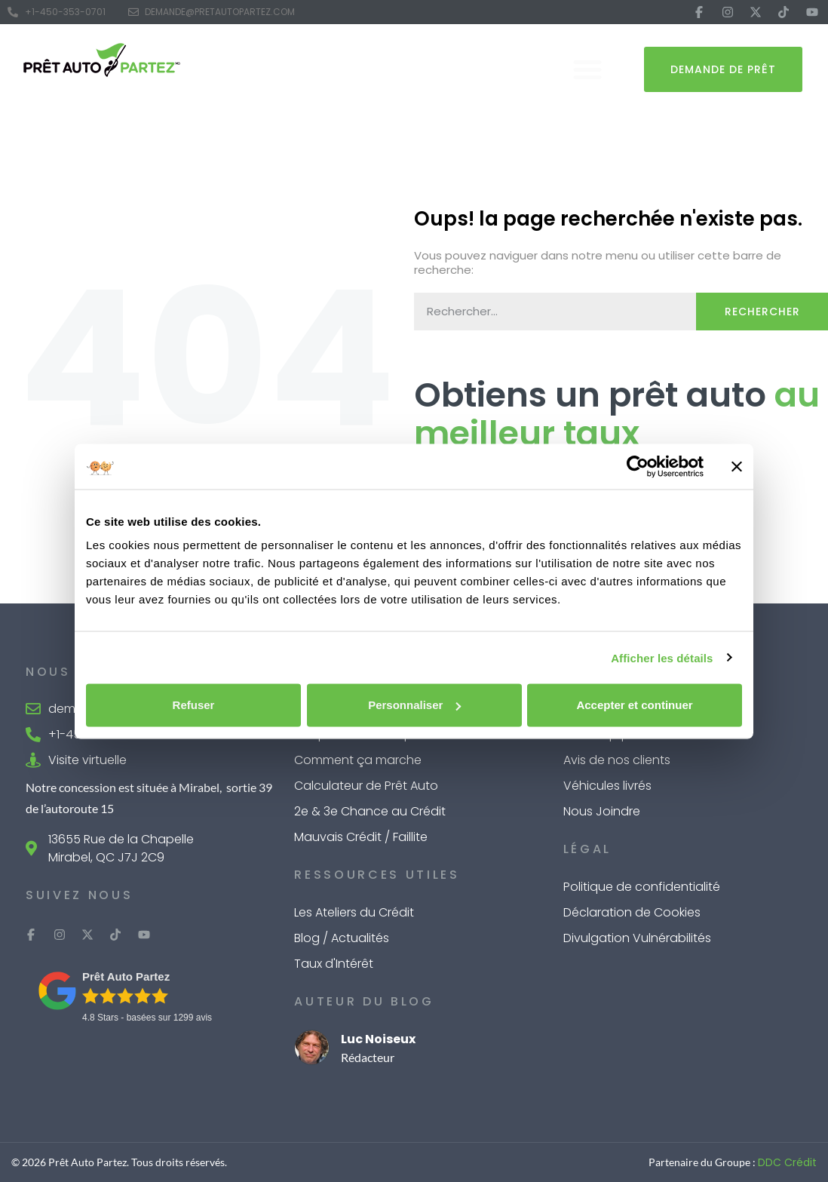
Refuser (194, 704)
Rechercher (762, 311)
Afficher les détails (662, 657)
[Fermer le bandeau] (736, 466)
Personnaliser (414, 704)
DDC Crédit (787, 1162)
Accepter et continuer (634, 704)
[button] (587, 69)
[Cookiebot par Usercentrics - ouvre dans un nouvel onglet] (638, 466)
